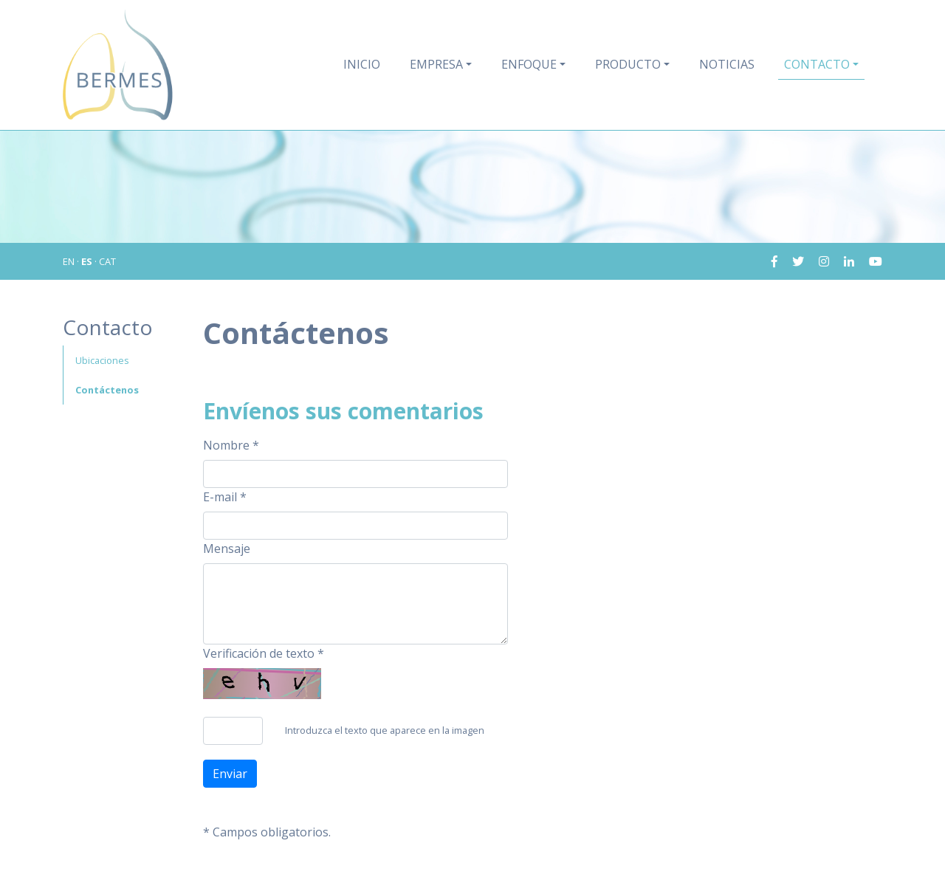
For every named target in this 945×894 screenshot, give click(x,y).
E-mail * (225, 497)
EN (69, 261)
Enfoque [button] (529, 64)
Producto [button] (628, 64)
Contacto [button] (817, 64)
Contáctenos (107, 389)
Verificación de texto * (263, 653)
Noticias (727, 64)
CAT (107, 261)
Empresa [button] (436, 64)
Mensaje (226, 548)
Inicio (361, 64)
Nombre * (231, 445)
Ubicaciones (102, 360)
